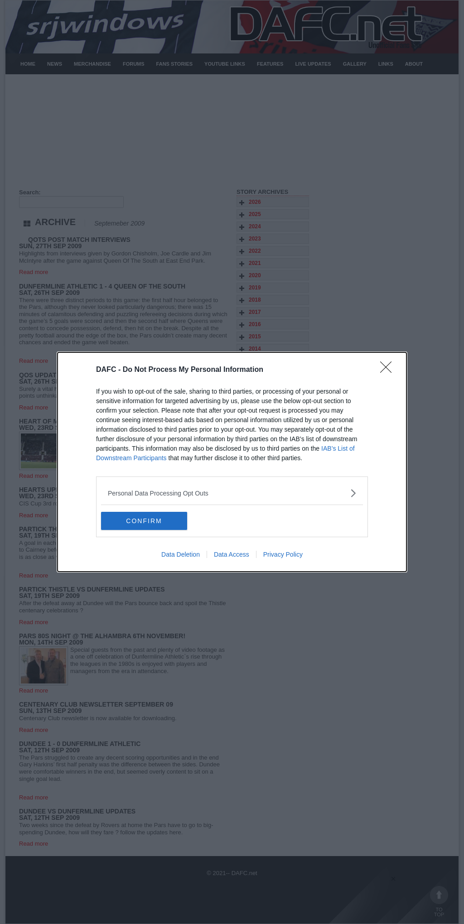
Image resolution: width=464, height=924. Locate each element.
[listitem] (232, 493)
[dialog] (232, 462)
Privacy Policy (283, 554)
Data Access (231, 554)
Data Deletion (180, 554)
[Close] (388, 370)
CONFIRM (144, 520)
